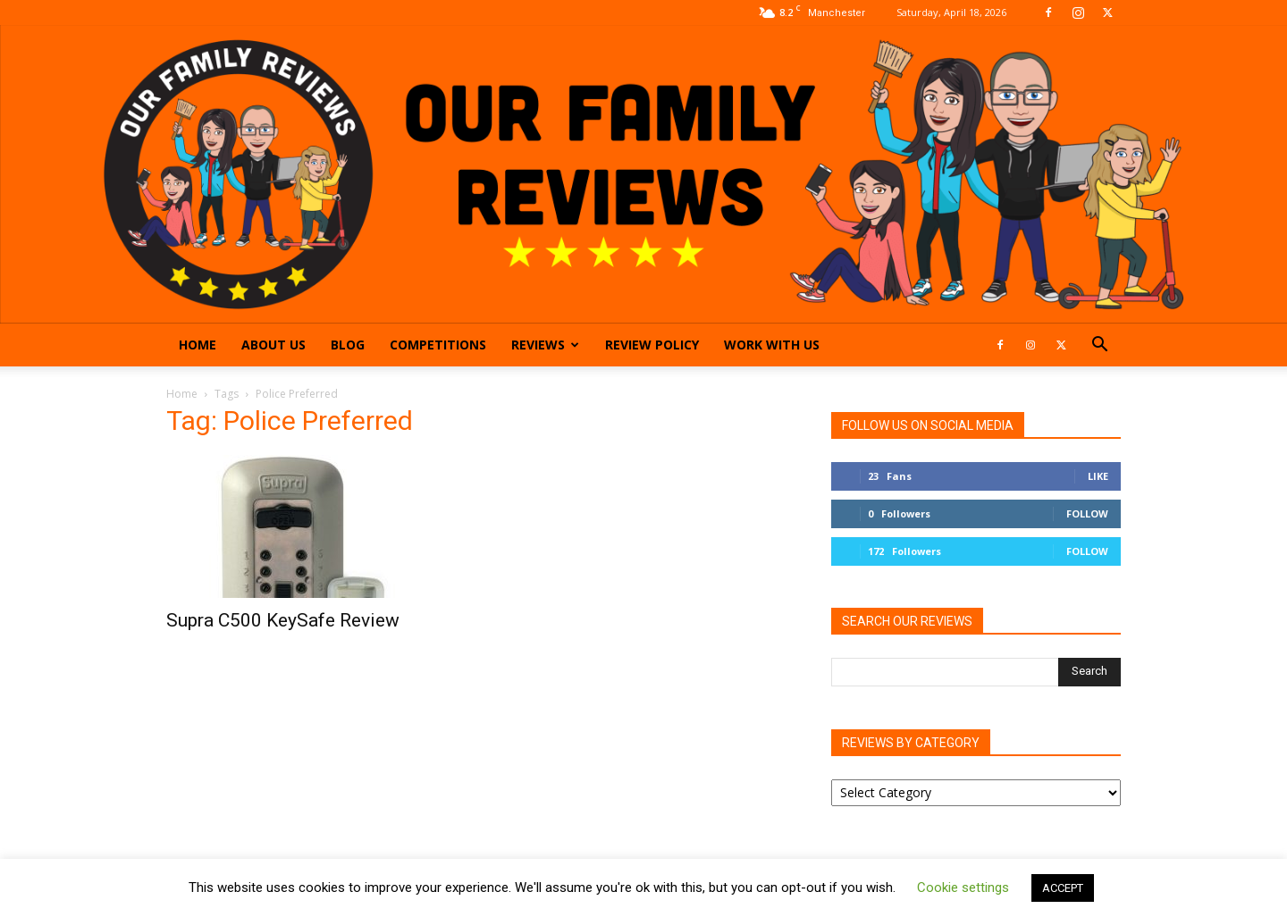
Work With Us (772, 344)
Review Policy (652, 344)
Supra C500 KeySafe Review (283, 620)
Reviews (545, 344)
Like (1098, 476)
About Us (273, 344)
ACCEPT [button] (1062, 888)
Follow (1087, 513)
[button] (1099, 346)
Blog (348, 344)
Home (197, 344)
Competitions (438, 344)
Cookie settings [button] (963, 887)
